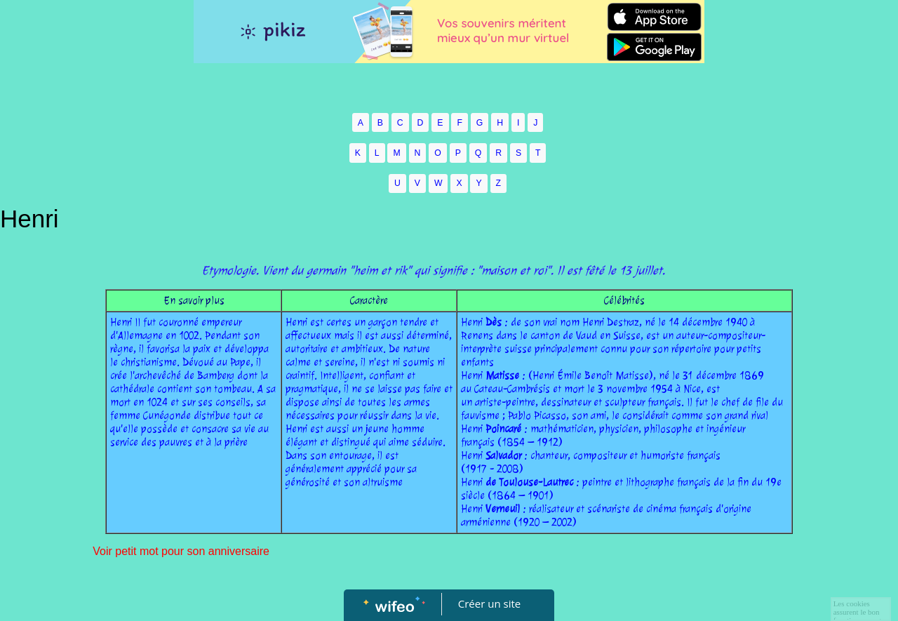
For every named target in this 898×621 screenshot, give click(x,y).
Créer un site (489, 603)
